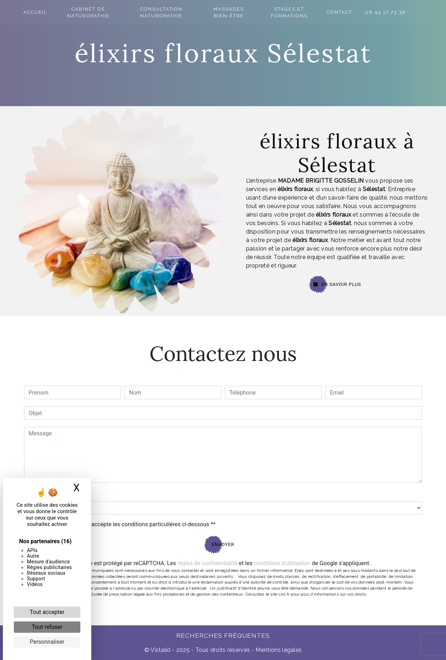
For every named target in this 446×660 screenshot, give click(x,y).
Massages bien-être (239, 12)
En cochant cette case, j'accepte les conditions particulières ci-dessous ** (123, 524)
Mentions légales (278, 650)
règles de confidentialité (207, 563)
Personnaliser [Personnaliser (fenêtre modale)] (47, 641)
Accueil (36, 12)
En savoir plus (337, 284)
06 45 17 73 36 (401, 12)
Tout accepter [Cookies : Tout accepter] (47, 612)
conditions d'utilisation (282, 563)
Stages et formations (303, 12)
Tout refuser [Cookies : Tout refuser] (47, 627)
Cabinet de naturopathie (91, 12)
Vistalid (160, 650)
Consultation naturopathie (168, 12)
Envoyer (223, 544)
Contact (355, 12)
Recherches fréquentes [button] (223, 635)
